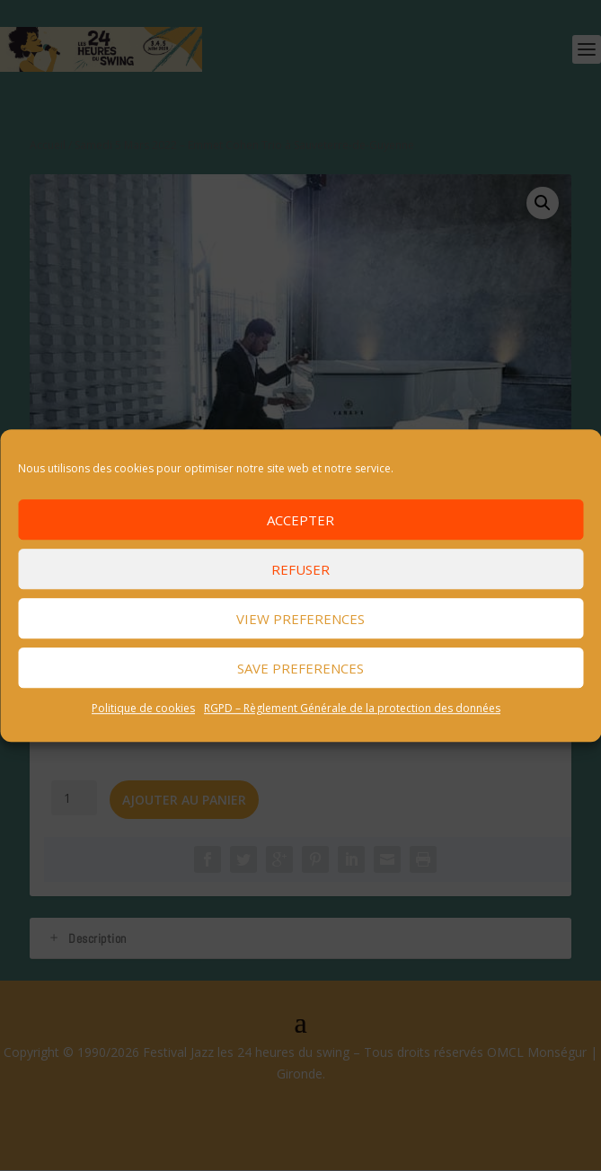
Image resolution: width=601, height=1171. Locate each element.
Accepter (300, 520)
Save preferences (300, 668)
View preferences (300, 619)
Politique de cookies (143, 708)
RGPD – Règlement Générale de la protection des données (352, 708)
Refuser (300, 569)
